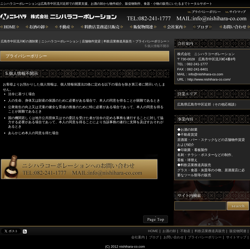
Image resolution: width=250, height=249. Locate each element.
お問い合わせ (235, 27)
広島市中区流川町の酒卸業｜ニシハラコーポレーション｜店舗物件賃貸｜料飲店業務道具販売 (66, 41)
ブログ (203, 27)
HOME (153, 231)
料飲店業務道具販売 (210, 231)
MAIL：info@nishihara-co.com (200, 74)
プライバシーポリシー (151, 41)
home (9, 27)
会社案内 (174, 27)
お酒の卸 (37, 27)
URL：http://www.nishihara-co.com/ (204, 79)
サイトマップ (236, 237)
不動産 (64, 27)
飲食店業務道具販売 (102, 27)
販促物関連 (143, 27)
